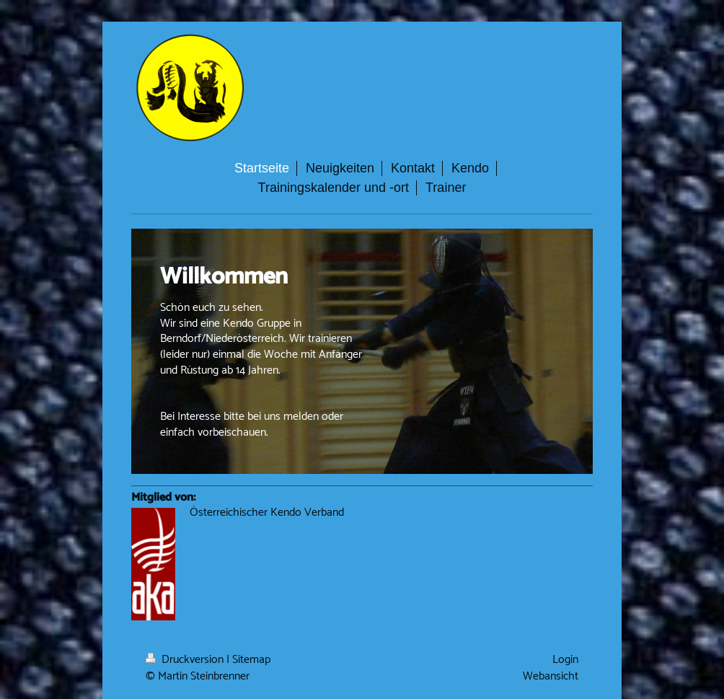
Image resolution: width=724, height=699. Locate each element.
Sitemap (251, 659)
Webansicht (550, 676)
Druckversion (186, 659)
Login (565, 659)
